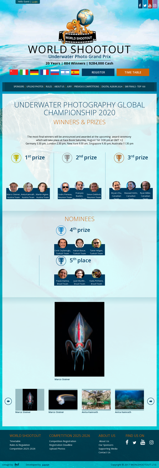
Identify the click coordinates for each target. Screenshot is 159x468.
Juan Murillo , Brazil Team (80, 282)
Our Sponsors (106, 444)
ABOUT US (59, 87)
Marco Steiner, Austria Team (13, 196)
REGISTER (98, 72)
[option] (79, 341)
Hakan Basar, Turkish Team (79, 252)
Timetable (15, 441)
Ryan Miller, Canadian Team (145, 196)
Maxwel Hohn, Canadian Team (131, 196)
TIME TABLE (133, 72)
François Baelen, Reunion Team (79, 196)
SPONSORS (19, 87)
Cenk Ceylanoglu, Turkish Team (63, 252)
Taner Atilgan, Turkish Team (96, 252)
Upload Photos (35, 87)
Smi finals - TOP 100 (135, 87)
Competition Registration (62, 441)
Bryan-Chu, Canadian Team (116, 196)
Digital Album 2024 (112, 87)
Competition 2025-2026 (22, 448)
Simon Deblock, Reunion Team (94, 196)
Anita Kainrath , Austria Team (28, 196)
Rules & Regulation (20, 444)
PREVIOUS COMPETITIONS (86, 87)
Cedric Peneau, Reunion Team (65, 196)
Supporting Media (108, 448)
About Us (104, 441)
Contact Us (104, 452)
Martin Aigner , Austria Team (42, 196)
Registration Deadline (60, 444)
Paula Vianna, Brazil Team (62, 282)
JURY (69, 87)
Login (35, 1)
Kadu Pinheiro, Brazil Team (96, 282)
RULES (49, 87)
